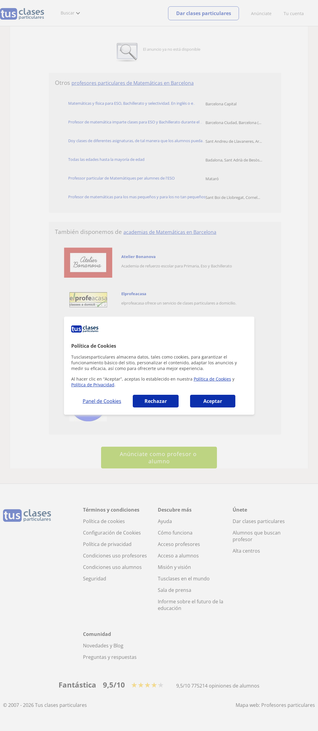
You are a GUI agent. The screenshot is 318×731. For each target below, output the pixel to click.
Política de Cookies (212, 379)
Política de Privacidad (92, 385)
